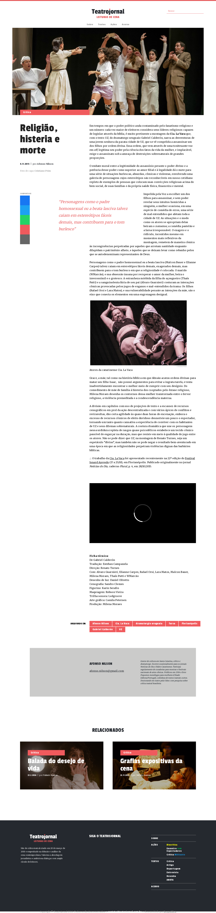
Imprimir (25, 239)
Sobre (90, 24)
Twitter (25, 210)
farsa (172, 623)
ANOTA (170, 880)
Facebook (14, 13)
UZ (120, 629)
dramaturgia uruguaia (149, 623)
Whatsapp (25, 220)
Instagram (22, 13)
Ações (114, 24)
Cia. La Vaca (117, 458)
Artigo (170, 865)
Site (91, 680)
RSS (29, 13)
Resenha (171, 876)
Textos (102, 24)
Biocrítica (172, 845)
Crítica (176, 855)
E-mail (25, 229)
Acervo (125, 24)
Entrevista (173, 872)
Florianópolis (189, 623)
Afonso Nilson (101, 623)
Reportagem (173, 869)
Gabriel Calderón (103, 629)
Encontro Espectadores (174, 849)
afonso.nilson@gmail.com (106, 671)
